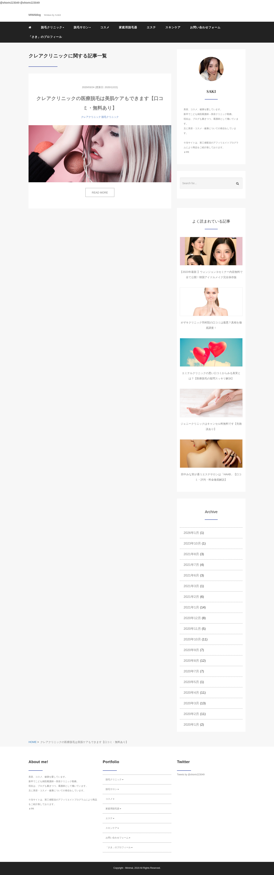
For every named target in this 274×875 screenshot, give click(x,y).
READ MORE (100, 192)
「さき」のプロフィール (45, 36)
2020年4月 (191, 692)
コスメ (104, 27)
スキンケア (173, 27)
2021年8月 (191, 554)
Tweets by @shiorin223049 (191, 774)
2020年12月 (192, 618)
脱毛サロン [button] (82, 27)
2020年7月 (191, 671)
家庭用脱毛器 (128, 27)
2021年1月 (191, 607)
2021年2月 (191, 597)
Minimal (129, 868)
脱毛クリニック (110, 116)
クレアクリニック (91, 116)
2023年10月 (192, 543)
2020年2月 (191, 714)
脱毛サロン (112, 789)
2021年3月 (191, 586)
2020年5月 (191, 682)
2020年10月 (192, 639)
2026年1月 (191, 533)
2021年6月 (191, 575)
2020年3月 (191, 703)
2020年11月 (192, 629)
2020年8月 (191, 660)
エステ (151, 27)
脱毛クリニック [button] (52, 27)
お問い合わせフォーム (205, 27)
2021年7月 (191, 565)
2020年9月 (191, 650)
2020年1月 (191, 724)
